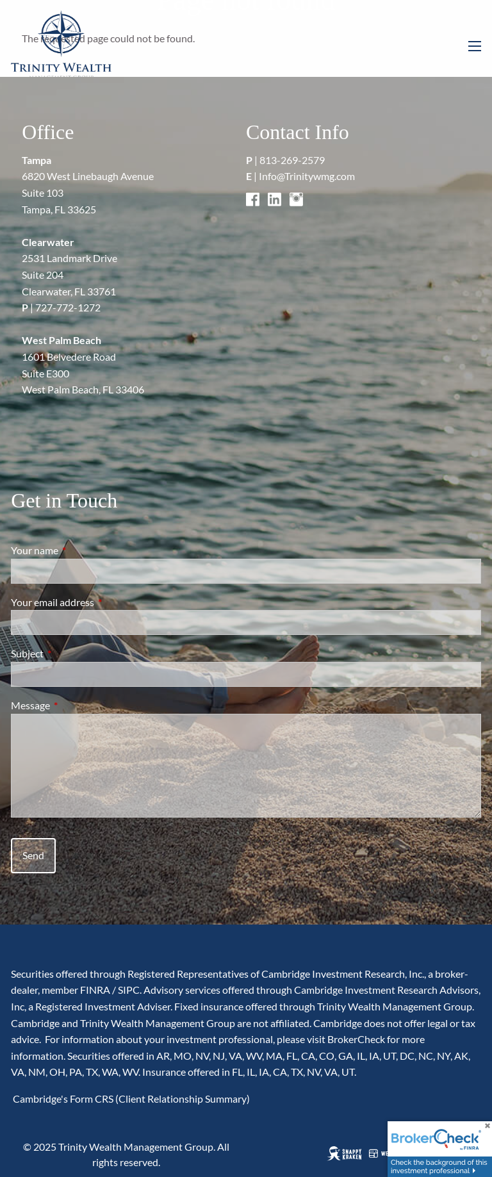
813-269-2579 (292, 160)
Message (76, 705)
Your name (81, 550)
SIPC (129, 990)
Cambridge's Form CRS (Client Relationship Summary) (130, 1098)
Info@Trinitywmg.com (307, 176)
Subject (73, 653)
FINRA (95, 990)
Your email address (98, 602)
